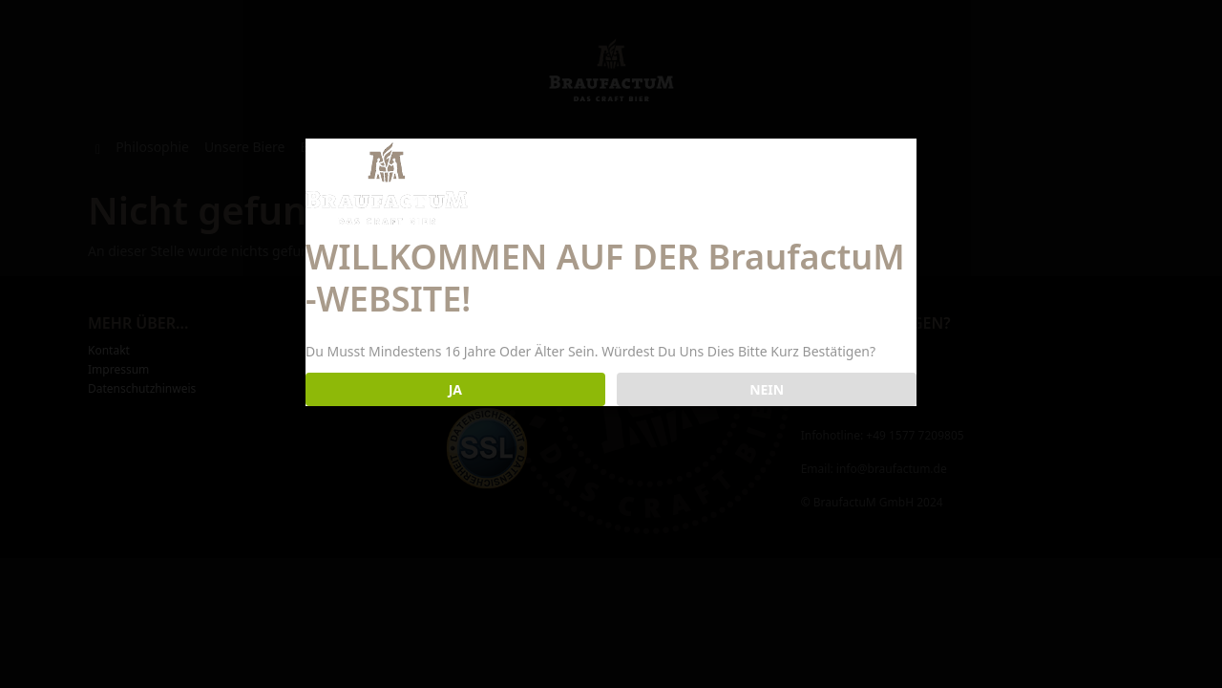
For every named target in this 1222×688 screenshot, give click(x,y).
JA (455, 389)
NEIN (766, 389)
